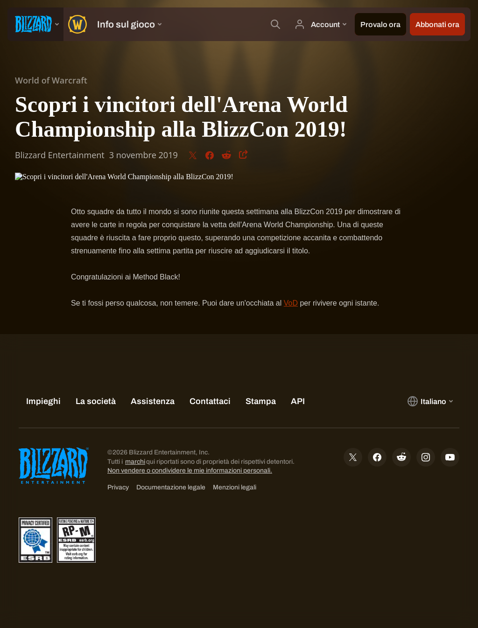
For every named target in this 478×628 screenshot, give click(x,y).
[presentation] (35, 24)
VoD (291, 303)
